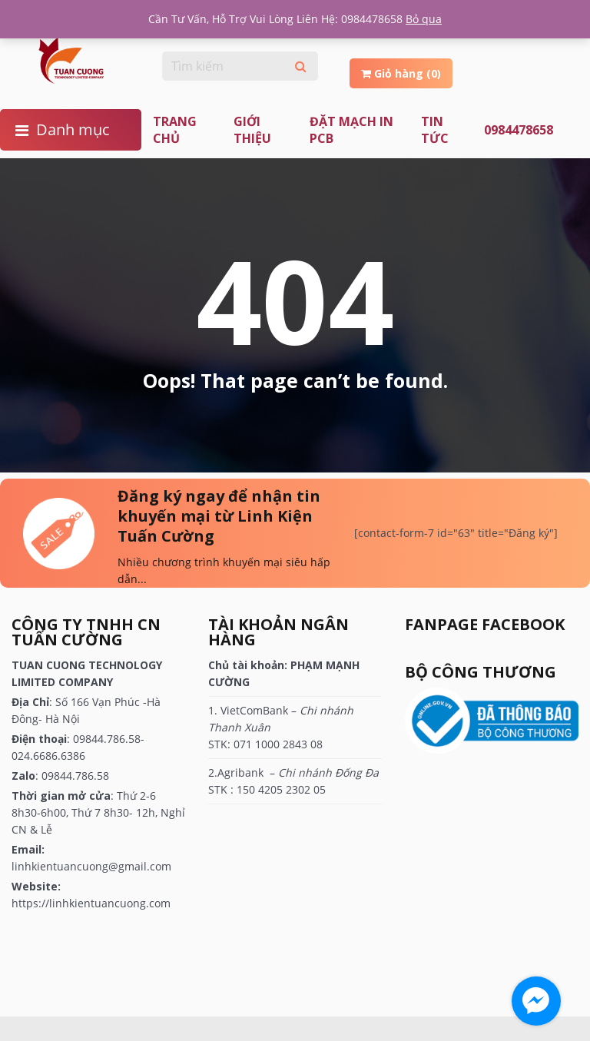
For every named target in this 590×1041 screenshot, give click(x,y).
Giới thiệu (252, 130)
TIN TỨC (435, 130)
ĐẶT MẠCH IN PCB (351, 130)
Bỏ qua (424, 19)
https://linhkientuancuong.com (91, 903)
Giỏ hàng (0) (401, 73)
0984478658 (518, 129)
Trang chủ (175, 130)
